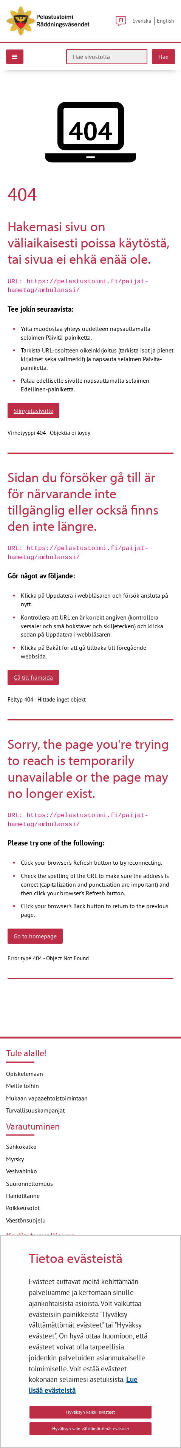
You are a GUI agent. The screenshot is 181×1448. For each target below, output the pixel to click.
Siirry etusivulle (33, 410)
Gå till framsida (33, 677)
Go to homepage (35, 936)
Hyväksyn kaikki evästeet (90, 1412)
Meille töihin (22, 1085)
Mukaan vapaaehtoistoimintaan (47, 1098)
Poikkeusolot (23, 1208)
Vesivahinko (21, 1171)
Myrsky (15, 1159)
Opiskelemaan (24, 1073)
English (165, 20)
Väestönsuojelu (26, 1220)
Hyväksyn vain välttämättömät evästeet (90, 1428)
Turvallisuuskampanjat (35, 1110)
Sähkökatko (21, 1146)
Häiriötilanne (23, 1195)
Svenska (142, 20)
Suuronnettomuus (29, 1183)
